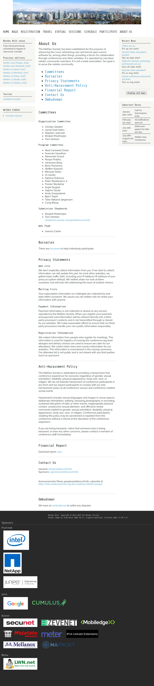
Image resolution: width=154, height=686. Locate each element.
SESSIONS (75, 32)
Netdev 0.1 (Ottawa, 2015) (15, 83)
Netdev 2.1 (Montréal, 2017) (15, 73)
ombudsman (59, 505)
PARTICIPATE (108, 32)
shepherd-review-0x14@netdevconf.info (67, 220)
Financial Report (60, 90)
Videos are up (128, 46)
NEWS (15, 32)
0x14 (59, 452)
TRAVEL (47, 32)
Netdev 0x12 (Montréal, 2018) (16, 66)
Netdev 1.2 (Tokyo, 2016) (14, 76)
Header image (54, 517)
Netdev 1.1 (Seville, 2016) (14, 79)
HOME (6, 32)
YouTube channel (14, 116)
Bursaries (53, 76)
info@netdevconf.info (60, 469)
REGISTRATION (30, 32)
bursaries (55, 248)
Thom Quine (68, 517)
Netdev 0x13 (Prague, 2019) (16, 63)
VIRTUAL (60, 32)
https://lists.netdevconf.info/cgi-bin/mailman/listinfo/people (70, 484)
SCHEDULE (90, 32)
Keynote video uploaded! (134, 70)
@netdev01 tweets (12, 99)
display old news (136, 93)
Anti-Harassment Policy (66, 86)
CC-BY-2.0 (123, 517)
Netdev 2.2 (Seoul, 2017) (14, 69)
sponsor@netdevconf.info (64, 472)
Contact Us (54, 95)
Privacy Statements (62, 81)
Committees (54, 72)
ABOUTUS (126, 32)
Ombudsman (53, 99)
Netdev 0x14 (53, 515)
